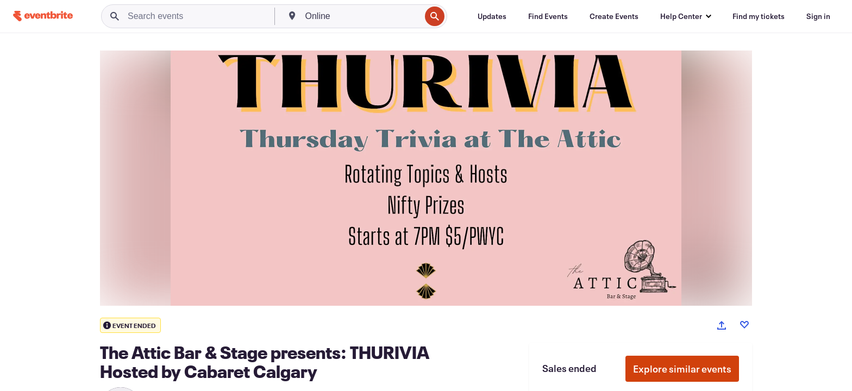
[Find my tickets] (758, 16)
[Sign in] (818, 16)
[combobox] (362, 16)
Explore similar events (682, 368)
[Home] (43, 16)
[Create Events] (614, 16)
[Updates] (492, 16)
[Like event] (744, 324)
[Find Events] (548, 16)
